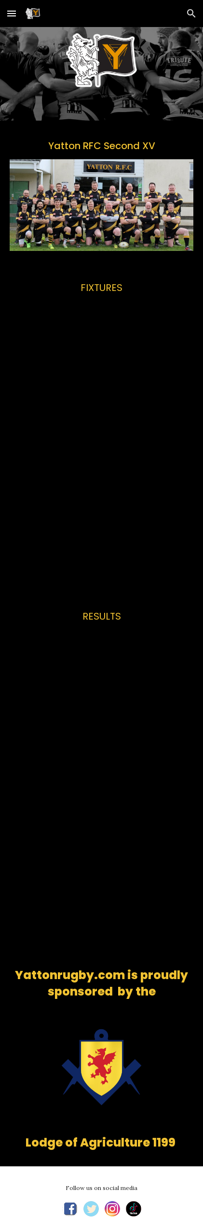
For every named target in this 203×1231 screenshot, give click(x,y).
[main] (101, 145)
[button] (11, 13)
